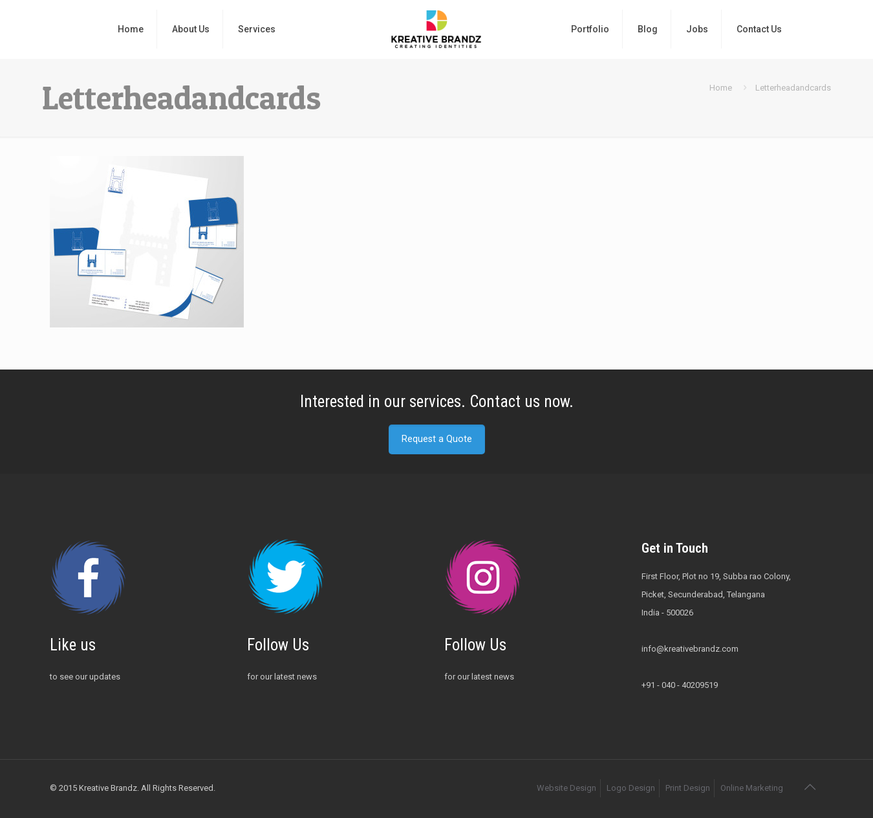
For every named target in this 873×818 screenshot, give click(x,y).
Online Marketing (751, 788)
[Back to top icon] (809, 787)
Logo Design (631, 788)
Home (720, 88)
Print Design (687, 788)
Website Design (566, 788)
